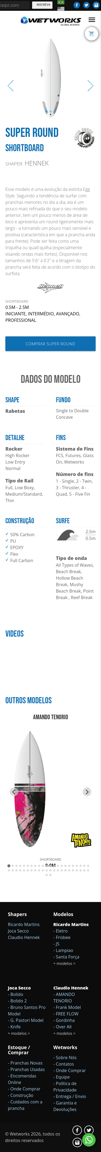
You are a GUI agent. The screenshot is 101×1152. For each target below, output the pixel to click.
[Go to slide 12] (50, 866)
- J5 (56, 944)
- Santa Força (66, 957)
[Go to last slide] (14, 792)
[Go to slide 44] (88, 870)
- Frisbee (62, 937)
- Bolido (15, 994)
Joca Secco (18, 931)
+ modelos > (64, 963)
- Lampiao (63, 950)
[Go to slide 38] (65, 870)
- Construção (20, 1095)
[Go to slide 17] (69, 866)
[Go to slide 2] (13, 866)
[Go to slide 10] (43, 866)
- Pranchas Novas (25, 1063)
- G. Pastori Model (25, 1020)
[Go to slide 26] (20, 870)
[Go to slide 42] (80, 870)
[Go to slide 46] (50, 875)
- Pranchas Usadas (26, 1069)
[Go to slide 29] (31, 870)
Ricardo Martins (24, 924)
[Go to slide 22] (88, 866)
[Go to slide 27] (24, 870)
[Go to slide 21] (84, 866)
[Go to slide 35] (54, 870)
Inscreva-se (44, 6)
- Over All (62, 1027)
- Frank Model (67, 1007)
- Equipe (61, 1077)
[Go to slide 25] (16, 870)
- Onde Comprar (24, 1089)
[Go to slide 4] (20, 866)
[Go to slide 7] (31, 866)
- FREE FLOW (65, 1014)
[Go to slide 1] (8, 865)
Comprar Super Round (50, 343)
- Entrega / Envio (69, 1096)
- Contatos (63, 1064)
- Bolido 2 (17, 1001)
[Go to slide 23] (9, 870)
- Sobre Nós (64, 1057)
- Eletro (60, 931)
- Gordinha (64, 1020)
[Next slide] (87, 792)
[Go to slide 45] (47, 875)
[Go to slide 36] (58, 870)
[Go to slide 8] (35, 866)
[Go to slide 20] (80, 866)
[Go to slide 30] (35, 870)
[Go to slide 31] (39, 870)
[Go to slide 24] (13, 870)
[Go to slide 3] (16, 866)
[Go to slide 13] (54, 866)
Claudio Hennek (24, 937)
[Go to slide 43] (84, 870)
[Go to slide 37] (62, 870)
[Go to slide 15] (62, 866)
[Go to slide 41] (77, 870)
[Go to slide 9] (39, 866)
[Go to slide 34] (50, 870)
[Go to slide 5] (24, 866)
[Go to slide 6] (28, 866)
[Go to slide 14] (58, 866)
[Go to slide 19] (77, 866)
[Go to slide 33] (47, 870)
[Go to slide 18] (73, 866)
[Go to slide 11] (47, 866)
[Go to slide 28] (28, 870)
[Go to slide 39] (69, 870)
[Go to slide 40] (73, 870)
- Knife (14, 1027)
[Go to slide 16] (65, 866)
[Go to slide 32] (43, 870)
